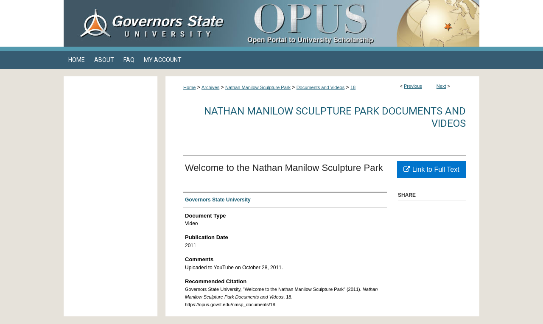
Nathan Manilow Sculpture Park (258, 87)
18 (352, 87)
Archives (210, 87)
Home (189, 87)
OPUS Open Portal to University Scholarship (356, 23)
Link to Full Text (431, 169)
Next (441, 86)
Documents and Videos (321, 87)
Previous (413, 86)
